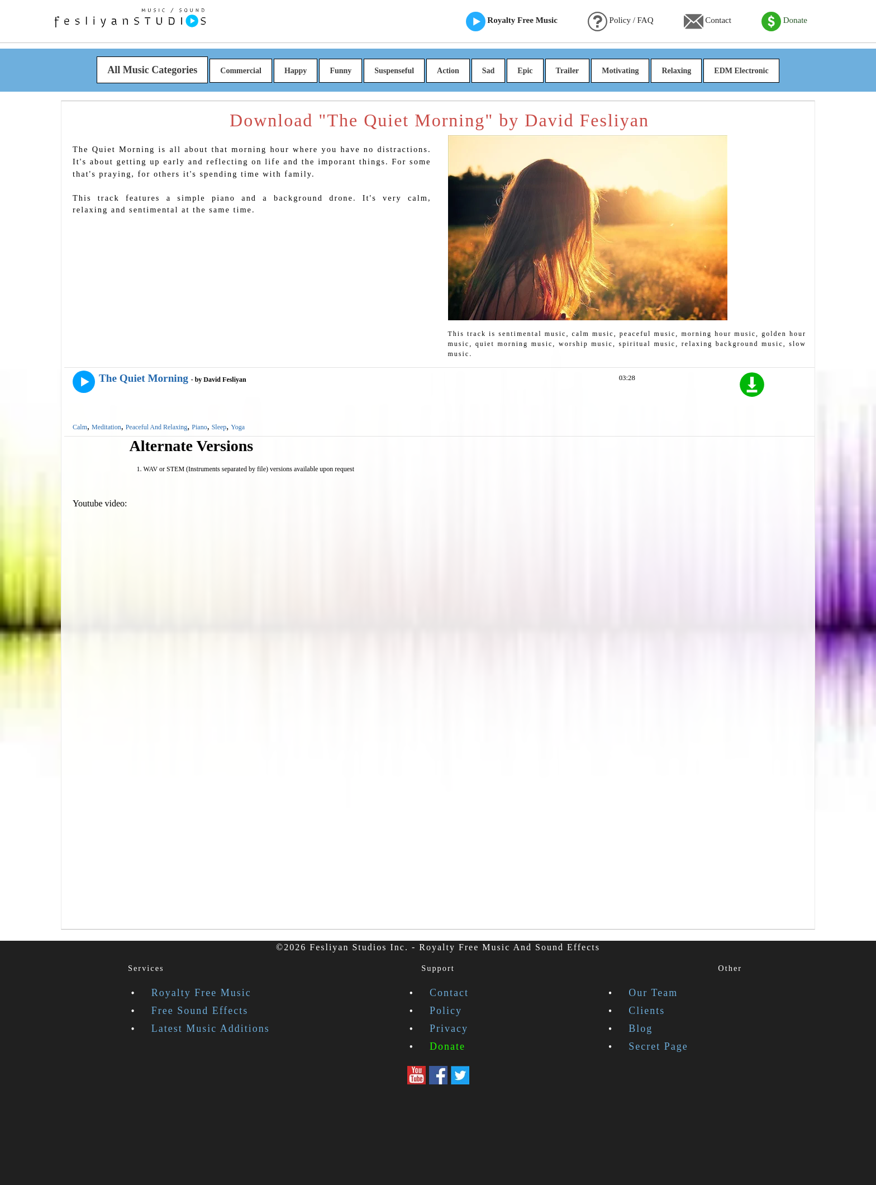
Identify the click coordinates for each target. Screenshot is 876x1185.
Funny (340, 71)
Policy (446, 1010)
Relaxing (676, 71)
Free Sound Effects (200, 1010)
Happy (295, 71)
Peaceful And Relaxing (157, 427)
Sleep (219, 427)
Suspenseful (394, 71)
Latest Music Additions (210, 1028)
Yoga (238, 427)
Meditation (106, 427)
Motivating (620, 71)
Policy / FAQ (621, 21)
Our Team (653, 992)
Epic (524, 71)
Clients (647, 1010)
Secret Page (658, 1046)
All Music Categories (152, 69)
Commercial (240, 71)
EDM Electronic (741, 71)
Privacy (449, 1028)
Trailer (567, 71)
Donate (784, 21)
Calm (80, 427)
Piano (199, 427)
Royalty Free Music (512, 21)
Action (448, 71)
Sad (488, 71)
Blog (641, 1028)
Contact (707, 21)
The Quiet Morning (143, 378)
